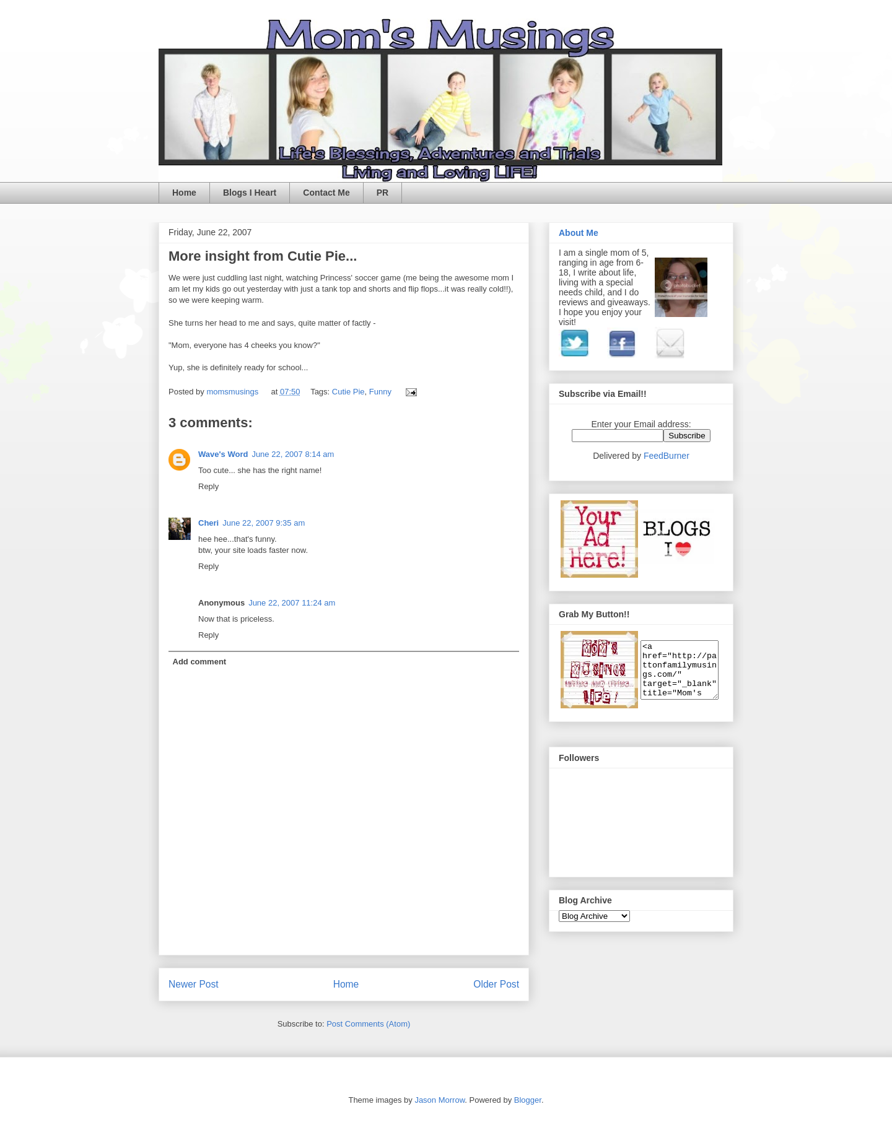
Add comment (200, 661)
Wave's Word (223, 454)
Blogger (527, 1100)
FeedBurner (666, 456)
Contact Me (326, 193)
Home (184, 193)
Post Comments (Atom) (368, 1023)
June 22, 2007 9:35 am (263, 523)
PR (382, 193)
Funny (380, 391)
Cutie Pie (348, 391)
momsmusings (233, 391)
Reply (208, 486)
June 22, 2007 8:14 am (292, 454)
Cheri (208, 523)
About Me (578, 233)
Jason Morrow (439, 1100)
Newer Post (193, 984)
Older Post (496, 984)
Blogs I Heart (249, 193)
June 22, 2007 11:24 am (291, 602)
